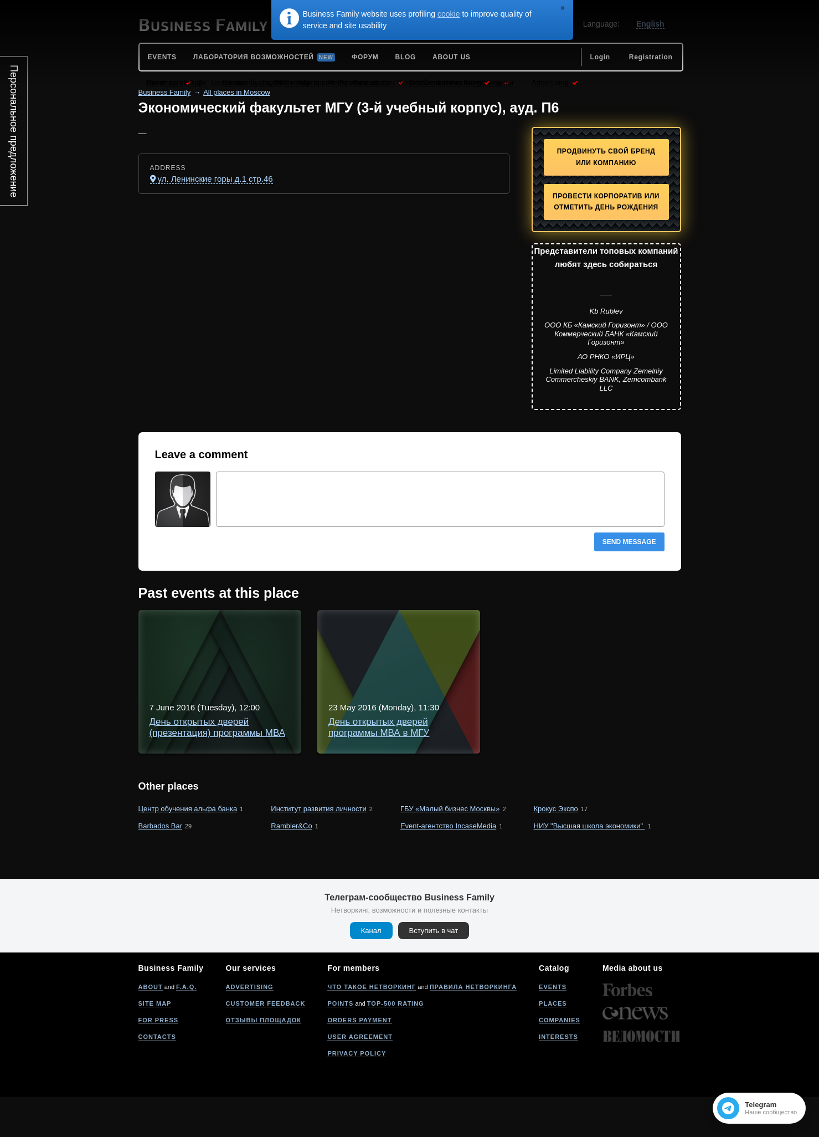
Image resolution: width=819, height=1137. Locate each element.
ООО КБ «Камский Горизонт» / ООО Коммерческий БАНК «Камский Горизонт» (606, 333)
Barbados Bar (160, 866)
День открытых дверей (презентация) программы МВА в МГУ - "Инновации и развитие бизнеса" (454, 633)
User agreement (360, 1076)
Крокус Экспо (556, 848)
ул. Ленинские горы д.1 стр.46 (215, 178)
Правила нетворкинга (473, 1026)
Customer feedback (266, 1043)
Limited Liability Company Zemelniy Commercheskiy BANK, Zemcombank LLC (605, 379)
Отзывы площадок (264, 1060)
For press (158, 1060)
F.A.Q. (186, 1026)
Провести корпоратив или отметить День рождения (606, 202)
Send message (629, 542)
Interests (558, 1076)
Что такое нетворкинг (371, 1026)
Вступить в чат (434, 970)
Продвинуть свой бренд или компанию (606, 157)
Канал (371, 970)
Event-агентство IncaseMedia (448, 866)
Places (553, 1043)
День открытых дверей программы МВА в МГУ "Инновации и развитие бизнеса (417, 733)
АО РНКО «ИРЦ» (606, 356)
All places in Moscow (236, 92)
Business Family (164, 92)
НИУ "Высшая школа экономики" (589, 866)
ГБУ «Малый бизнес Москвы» (449, 848)
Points (340, 1043)
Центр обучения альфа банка (188, 848)
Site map (155, 1043)
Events (552, 1026)
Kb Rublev (606, 311)
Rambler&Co (291, 866)
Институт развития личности (318, 848)
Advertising (250, 1026)
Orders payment (359, 1060)
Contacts (157, 1076)
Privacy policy (356, 1093)
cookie (448, 13)
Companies (559, 1060)
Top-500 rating (395, 1043)
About (150, 1026)
